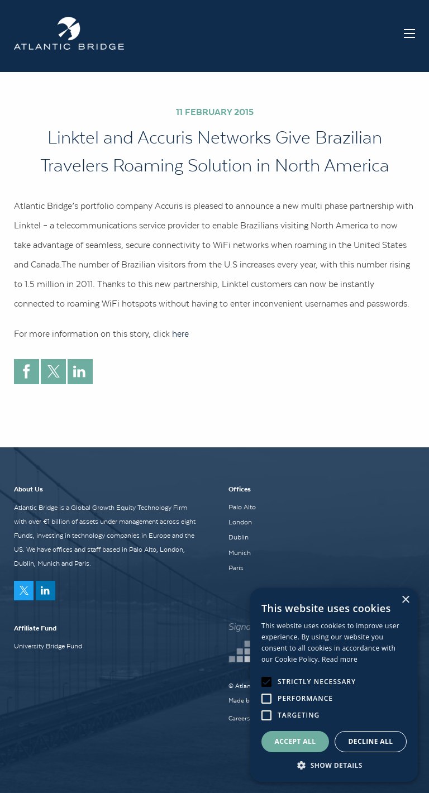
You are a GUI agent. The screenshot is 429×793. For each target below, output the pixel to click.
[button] (334, 765)
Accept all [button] (295, 741)
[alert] (334, 685)
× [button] (405, 600)
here (180, 333)
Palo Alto (242, 507)
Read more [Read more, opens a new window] (340, 659)
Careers (239, 718)
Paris (236, 568)
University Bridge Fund (48, 646)
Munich (239, 553)
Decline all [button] (371, 741)
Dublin (238, 537)
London (240, 522)
